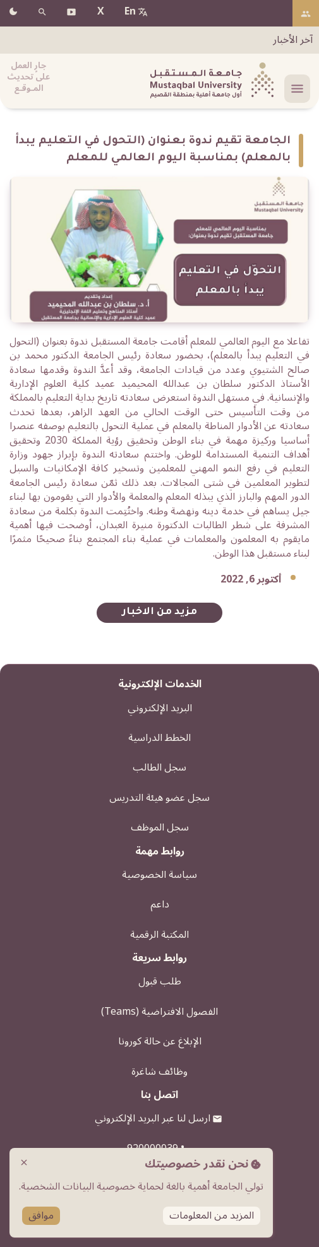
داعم (159, 904)
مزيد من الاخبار (159, 612)
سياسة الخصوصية (159, 875)
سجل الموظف (160, 827)
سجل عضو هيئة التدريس (159, 798)
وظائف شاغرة (159, 1071)
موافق (41, 1216)
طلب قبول (159, 981)
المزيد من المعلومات (211, 1216)
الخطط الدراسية (159, 738)
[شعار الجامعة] (210, 81)
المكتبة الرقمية (159, 935)
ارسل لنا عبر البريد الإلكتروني (152, 1118)
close (24, 1162)
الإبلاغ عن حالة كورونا (160, 1041)
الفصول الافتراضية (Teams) (159, 1012)
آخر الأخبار (293, 39)
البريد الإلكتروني (160, 708)
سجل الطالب (159, 767)
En (130, 11)
